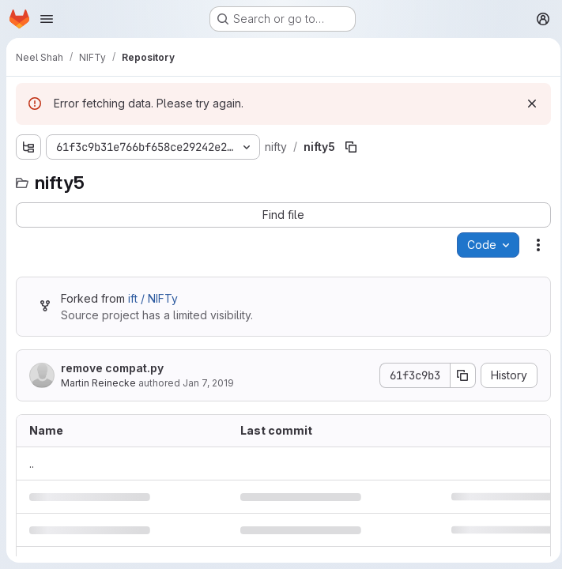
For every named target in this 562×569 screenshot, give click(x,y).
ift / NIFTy (153, 298)
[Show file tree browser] (28, 147)
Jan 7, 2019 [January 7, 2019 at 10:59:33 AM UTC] (208, 383)
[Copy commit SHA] (458, 375)
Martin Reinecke (98, 383)
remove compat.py (112, 368)
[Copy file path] (348, 147)
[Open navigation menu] (46, 19)
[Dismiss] (527, 103)
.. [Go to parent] (31, 463)
